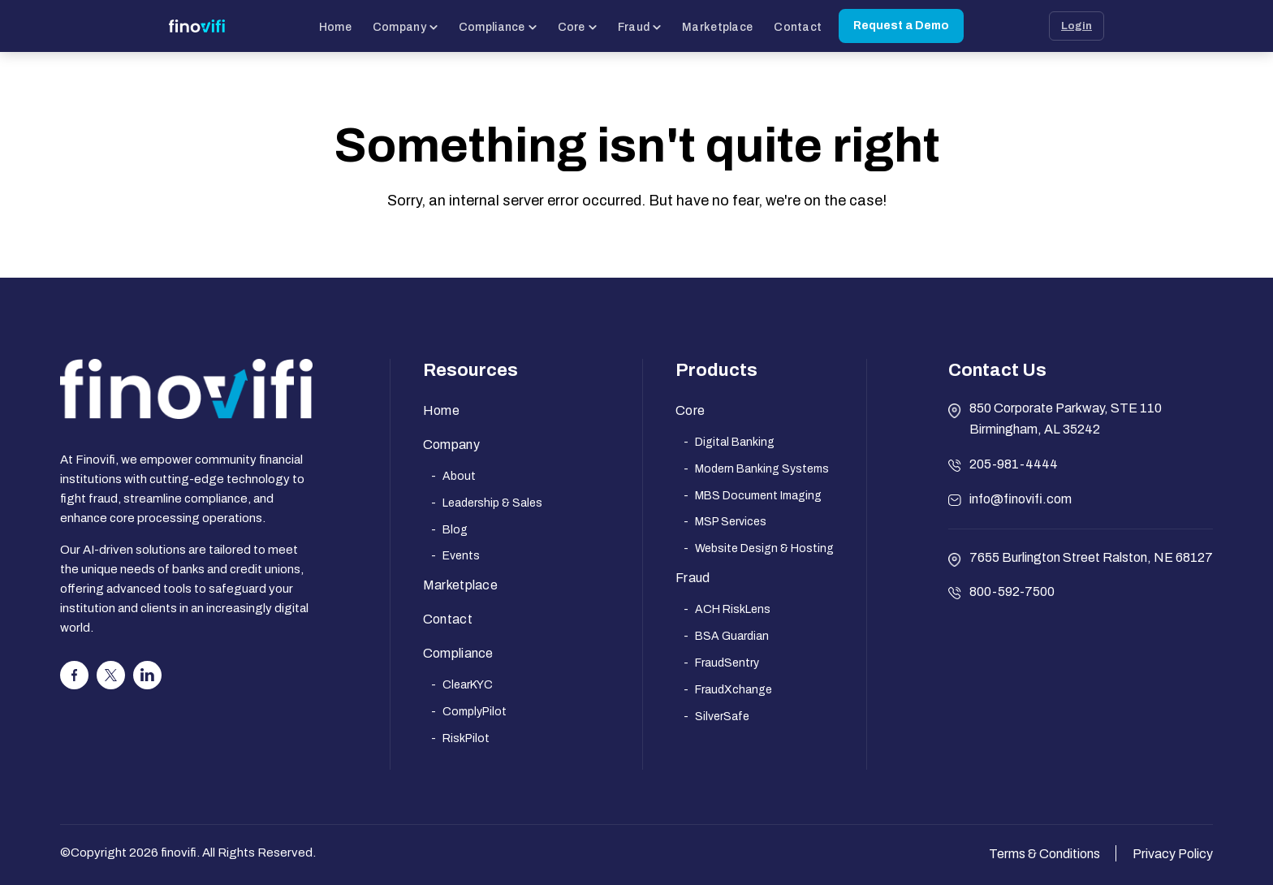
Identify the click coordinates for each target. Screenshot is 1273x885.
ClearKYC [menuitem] (467, 685)
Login (1076, 26)
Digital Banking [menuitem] (735, 442)
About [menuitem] (459, 476)
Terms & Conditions (1044, 854)
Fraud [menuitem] (692, 578)
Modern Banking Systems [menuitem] (762, 469)
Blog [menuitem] (455, 530)
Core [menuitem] (690, 410)
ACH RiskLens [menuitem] (732, 609)
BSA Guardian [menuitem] (732, 636)
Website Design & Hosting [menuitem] (764, 548)
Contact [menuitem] (448, 619)
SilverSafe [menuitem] (722, 716)
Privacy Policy (1173, 854)
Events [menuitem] (461, 556)
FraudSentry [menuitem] (727, 663)
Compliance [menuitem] (458, 653)
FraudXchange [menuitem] (733, 690)
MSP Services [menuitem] (730, 522)
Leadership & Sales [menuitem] (492, 503)
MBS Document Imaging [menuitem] (758, 496)
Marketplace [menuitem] (460, 585)
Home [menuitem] (441, 410)
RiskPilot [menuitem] (466, 738)
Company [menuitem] (451, 444)
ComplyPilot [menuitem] (474, 712)
